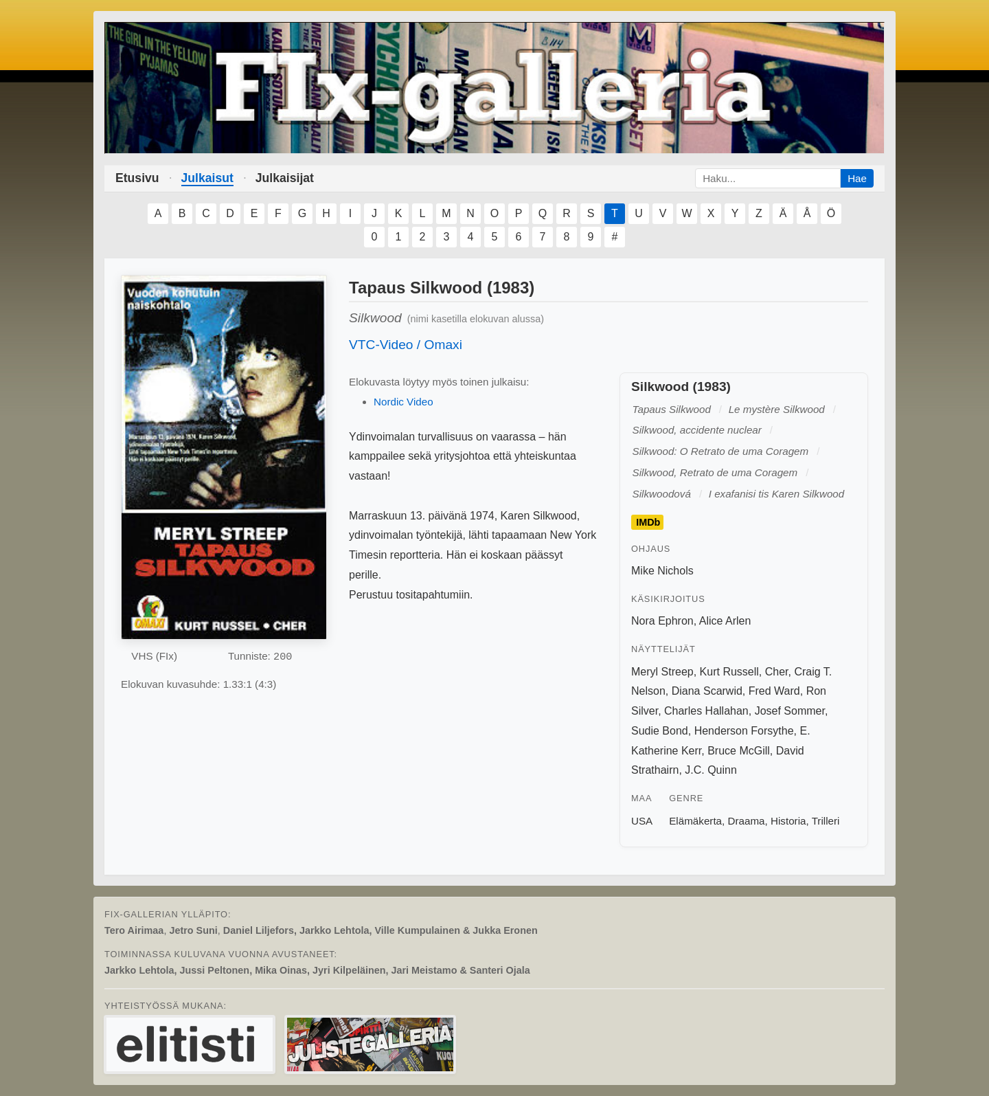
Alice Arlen (725, 621)
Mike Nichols (662, 571)
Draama (746, 821)
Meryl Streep (662, 672)
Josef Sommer (790, 711)
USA (641, 821)
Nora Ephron (662, 621)
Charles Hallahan (706, 711)
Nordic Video (403, 401)
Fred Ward (774, 691)
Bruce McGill (738, 751)
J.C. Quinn (711, 770)
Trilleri (826, 821)
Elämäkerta (695, 821)
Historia (788, 821)
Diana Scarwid (707, 691)
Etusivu (137, 178)
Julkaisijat (284, 178)
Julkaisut (207, 178)
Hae (857, 178)
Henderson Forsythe (744, 731)
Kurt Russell (729, 672)
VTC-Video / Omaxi (405, 344)
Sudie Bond (659, 731)
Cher (776, 672)
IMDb (648, 522)
